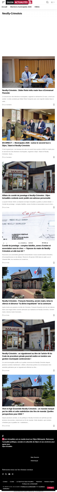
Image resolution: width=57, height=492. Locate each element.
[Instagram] (13, 474)
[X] (6, 474)
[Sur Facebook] (3, 474)
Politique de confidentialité (28, 486)
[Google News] (9, 474)
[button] (50, 488)
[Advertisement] (28, 38)
